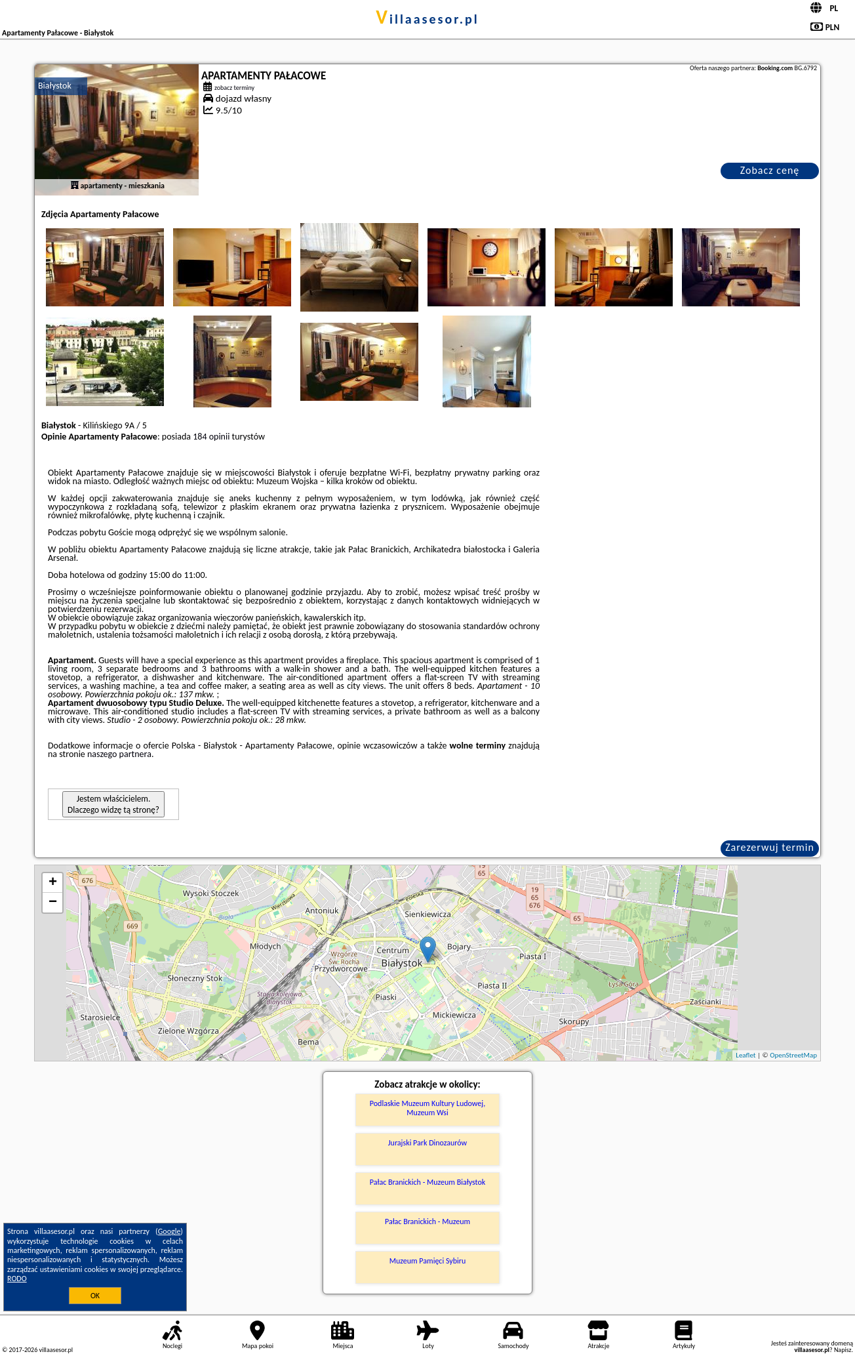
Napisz (843, 1349)
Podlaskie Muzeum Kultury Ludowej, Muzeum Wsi (427, 1108)
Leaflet (745, 1055)
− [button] (53, 903)
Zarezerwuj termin (769, 847)
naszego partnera (119, 754)
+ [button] (53, 883)
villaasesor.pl (427, 19)
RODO (17, 1278)
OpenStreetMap (793, 1055)
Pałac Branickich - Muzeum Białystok (427, 1182)
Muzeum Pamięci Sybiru (427, 1260)
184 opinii (211, 436)
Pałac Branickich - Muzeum (427, 1221)
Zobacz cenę (770, 170)
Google (169, 1231)
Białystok (54, 85)
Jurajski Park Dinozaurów (427, 1142)
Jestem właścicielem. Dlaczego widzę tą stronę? (113, 804)
